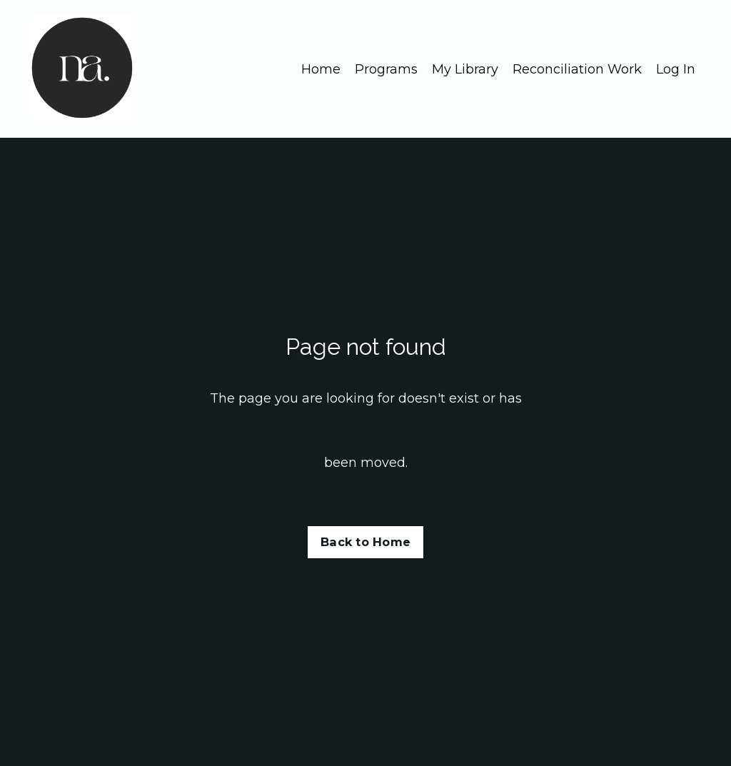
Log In (675, 69)
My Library (465, 69)
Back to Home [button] (365, 542)
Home (321, 69)
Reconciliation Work (577, 69)
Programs (386, 69)
